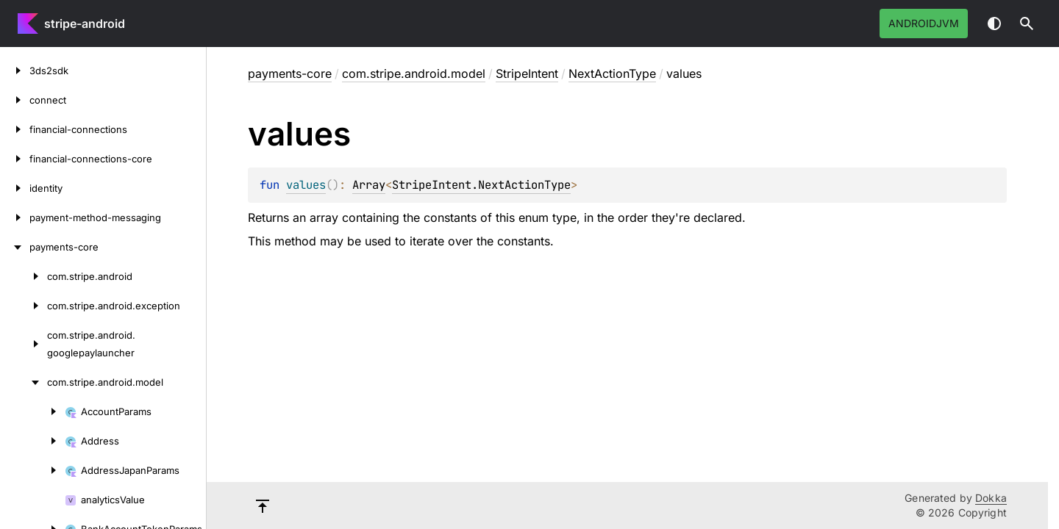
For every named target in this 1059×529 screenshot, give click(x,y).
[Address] (32, 441)
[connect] (14, 100)
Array (368, 184)
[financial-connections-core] (14, 158)
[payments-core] (14, 247)
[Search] (1026, 23)
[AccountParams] (32, 411)
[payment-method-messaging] (14, 217)
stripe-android (84, 23)
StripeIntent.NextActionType (481, 184)
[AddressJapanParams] (32, 470)
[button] (1026, 23)
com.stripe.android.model (413, 73)
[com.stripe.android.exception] (23, 305)
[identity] (14, 188)
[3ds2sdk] (14, 70)
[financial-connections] (14, 129)
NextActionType (612, 73)
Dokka (991, 498)
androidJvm (923, 23)
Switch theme (994, 23)
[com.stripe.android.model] (23, 382)
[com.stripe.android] (23, 276)
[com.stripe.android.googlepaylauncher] (23, 343)
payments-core (290, 73)
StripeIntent (527, 73)
